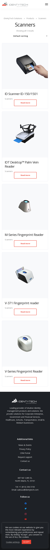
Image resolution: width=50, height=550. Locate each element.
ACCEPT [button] (26, 542)
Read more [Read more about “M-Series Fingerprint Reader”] (25, 243)
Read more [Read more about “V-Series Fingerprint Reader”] (25, 380)
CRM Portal (25, 453)
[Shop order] (25, 36)
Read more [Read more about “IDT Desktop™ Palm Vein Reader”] (25, 175)
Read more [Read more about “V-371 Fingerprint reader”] (25, 312)
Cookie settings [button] (13, 542)
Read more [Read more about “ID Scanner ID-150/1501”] (25, 103)
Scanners (9, 99)
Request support (25, 457)
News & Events (25, 445)
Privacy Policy (25, 449)
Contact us (25, 461)
